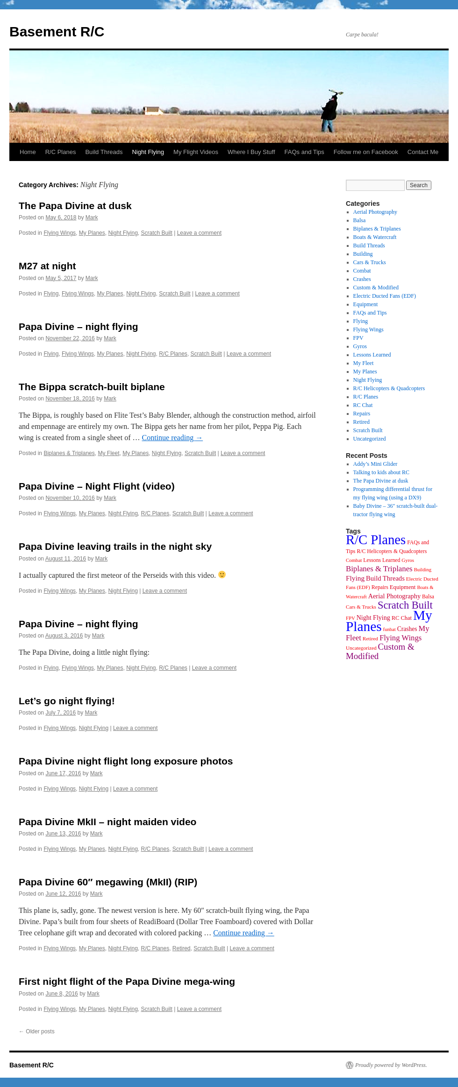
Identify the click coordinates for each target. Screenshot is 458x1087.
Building (363, 254)
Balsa (359, 220)
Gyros (360, 346)
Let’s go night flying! (67, 700)
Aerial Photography (375, 212)
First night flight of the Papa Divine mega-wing (127, 981)
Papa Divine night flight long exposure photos (126, 761)
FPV (358, 338)
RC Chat (363, 405)
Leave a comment (199, 233)
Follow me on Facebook (366, 151)
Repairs (362, 413)
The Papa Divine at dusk (75, 205)
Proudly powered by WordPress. (391, 1065)
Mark (92, 217)
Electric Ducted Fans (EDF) (384, 296)
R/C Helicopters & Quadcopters (389, 388)
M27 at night (47, 265)
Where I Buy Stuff (251, 151)
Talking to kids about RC (381, 472)
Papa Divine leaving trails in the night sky (115, 546)
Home (28, 151)
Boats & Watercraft (375, 237)
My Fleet (108, 453)
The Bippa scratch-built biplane (92, 386)
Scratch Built (156, 233)
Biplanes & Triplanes (68, 453)
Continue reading (172, 438)
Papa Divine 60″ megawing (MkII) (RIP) (108, 882)
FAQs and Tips (304, 151)
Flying (50, 293)
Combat (362, 270)
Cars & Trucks (369, 262)
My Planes (92, 233)
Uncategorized (369, 438)
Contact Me (423, 151)
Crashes (362, 279)
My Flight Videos (195, 151)
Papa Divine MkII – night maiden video (107, 821)
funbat (389, 629)
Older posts (37, 1031)
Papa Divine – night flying (78, 326)
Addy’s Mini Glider (375, 464)
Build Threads (103, 151)
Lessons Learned (372, 354)
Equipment (365, 304)
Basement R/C (56, 31)
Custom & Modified (376, 287)
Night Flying (148, 151)
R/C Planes (60, 151)
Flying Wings (59, 233)
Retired (181, 948)
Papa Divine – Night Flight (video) (97, 486)
